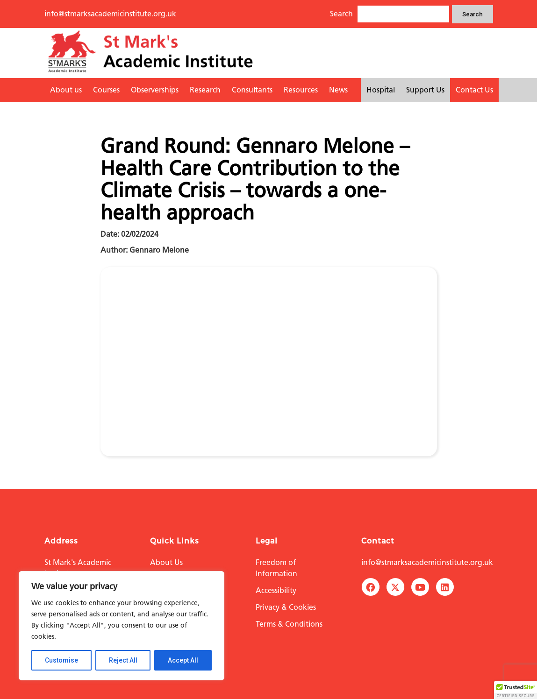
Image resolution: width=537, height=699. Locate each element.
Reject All (123, 660)
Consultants (252, 89)
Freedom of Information (276, 568)
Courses (106, 89)
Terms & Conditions (289, 624)
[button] (515, 690)
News (338, 89)
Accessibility (276, 590)
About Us (166, 562)
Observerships (155, 89)
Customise (61, 660)
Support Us (425, 89)
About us (66, 89)
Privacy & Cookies (286, 607)
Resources (301, 89)
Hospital (380, 89)
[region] (121, 625)
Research (205, 89)
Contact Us (474, 89)
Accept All (183, 660)
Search (472, 14)
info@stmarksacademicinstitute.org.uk (110, 13)
